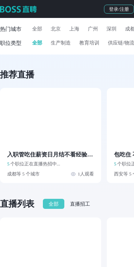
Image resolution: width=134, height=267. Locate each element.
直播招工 (80, 204)
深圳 (111, 29)
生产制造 (61, 43)
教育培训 (89, 43)
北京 (56, 29)
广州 (93, 29)
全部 (37, 29)
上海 (74, 29)
